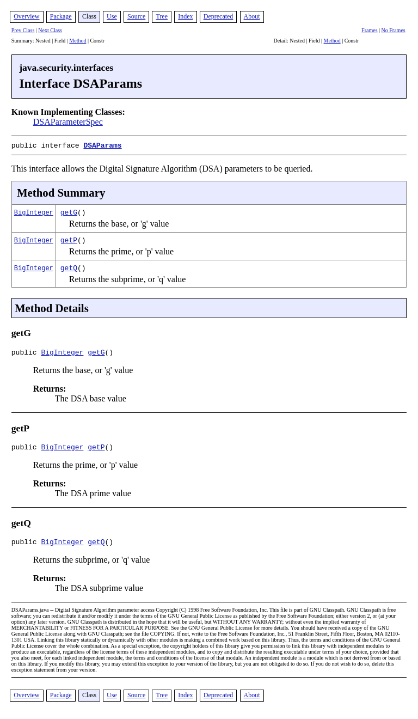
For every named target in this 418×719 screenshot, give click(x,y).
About (252, 16)
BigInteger (33, 211)
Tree (162, 16)
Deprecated (218, 16)
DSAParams (102, 145)
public (26, 352)
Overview (26, 16)
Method (77, 41)
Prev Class (23, 30)
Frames (369, 30)
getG (68, 211)
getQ (68, 266)
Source (136, 16)
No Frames (393, 30)
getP (68, 238)
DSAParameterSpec (68, 121)
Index (185, 16)
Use (112, 16)
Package (61, 16)
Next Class (50, 30)
